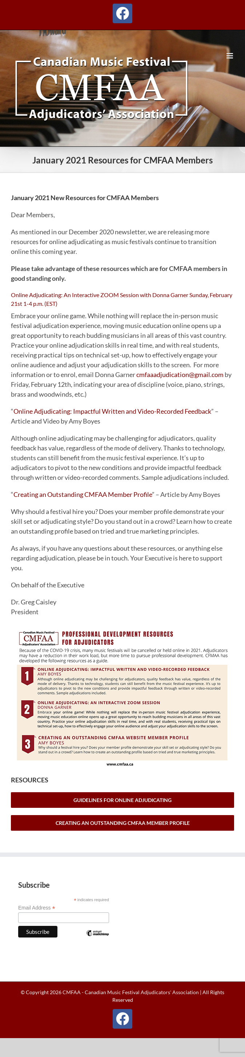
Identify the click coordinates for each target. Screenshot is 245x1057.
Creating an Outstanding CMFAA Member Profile (82, 494)
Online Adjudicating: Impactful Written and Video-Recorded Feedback (112, 411)
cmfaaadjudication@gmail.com (180, 374)
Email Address (36, 907)
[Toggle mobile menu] (230, 56)
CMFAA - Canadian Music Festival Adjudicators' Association (130, 992)
